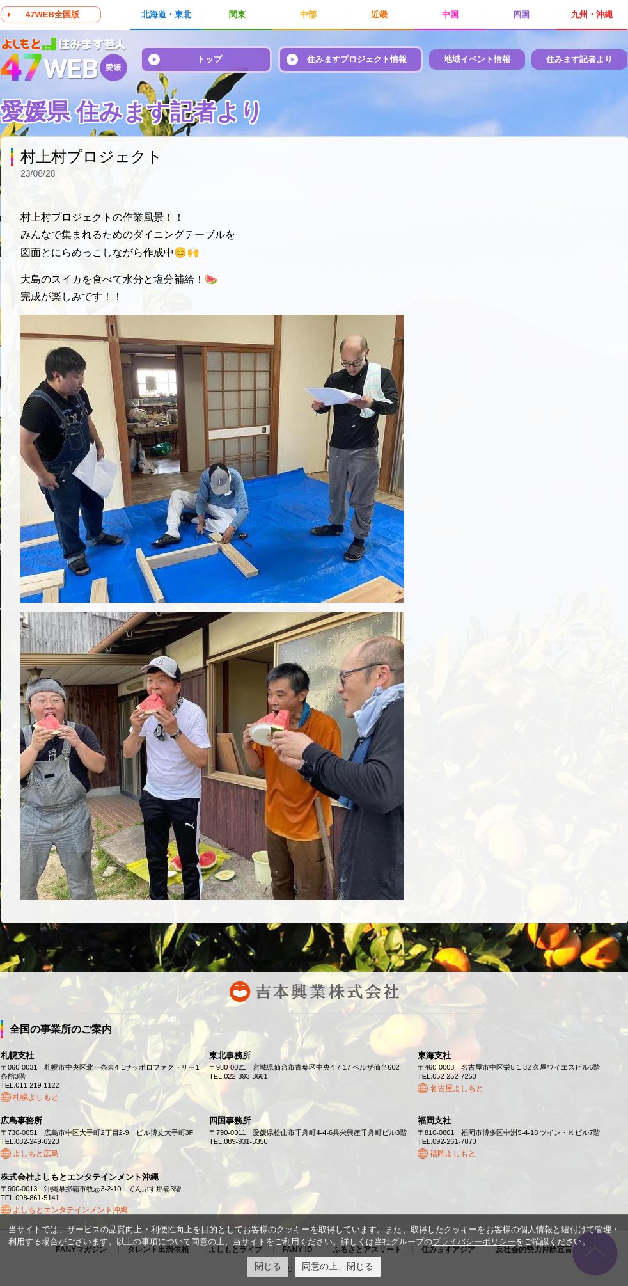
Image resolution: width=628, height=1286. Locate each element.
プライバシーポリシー (473, 1241)
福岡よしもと (453, 1153)
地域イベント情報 (477, 59)
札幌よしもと (36, 1097)
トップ (209, 59)
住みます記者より (579, 59)
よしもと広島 (36, 1153)
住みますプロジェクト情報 (357, 59)
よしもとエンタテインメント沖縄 (70, 1209)
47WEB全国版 (52, 14)
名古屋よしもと (456, 1088)
